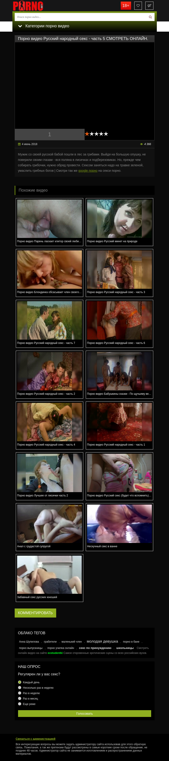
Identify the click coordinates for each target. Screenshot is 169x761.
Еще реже (29, 704)
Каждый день (31, 682)
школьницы (125, 648)
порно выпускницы (31, 648)
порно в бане (131, 641)
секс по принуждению (95, 648)
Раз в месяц (30, 698)
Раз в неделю (31, 693)
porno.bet (35, 5)
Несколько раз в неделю (38, 687)
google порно (87, 170)
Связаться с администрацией (36, 738)
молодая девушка (102, 641)
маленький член (72, 641)
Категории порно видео (43, 26)
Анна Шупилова (29, 641)
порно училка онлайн (60, 648)
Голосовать (84, 713)
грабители (50, 641)
